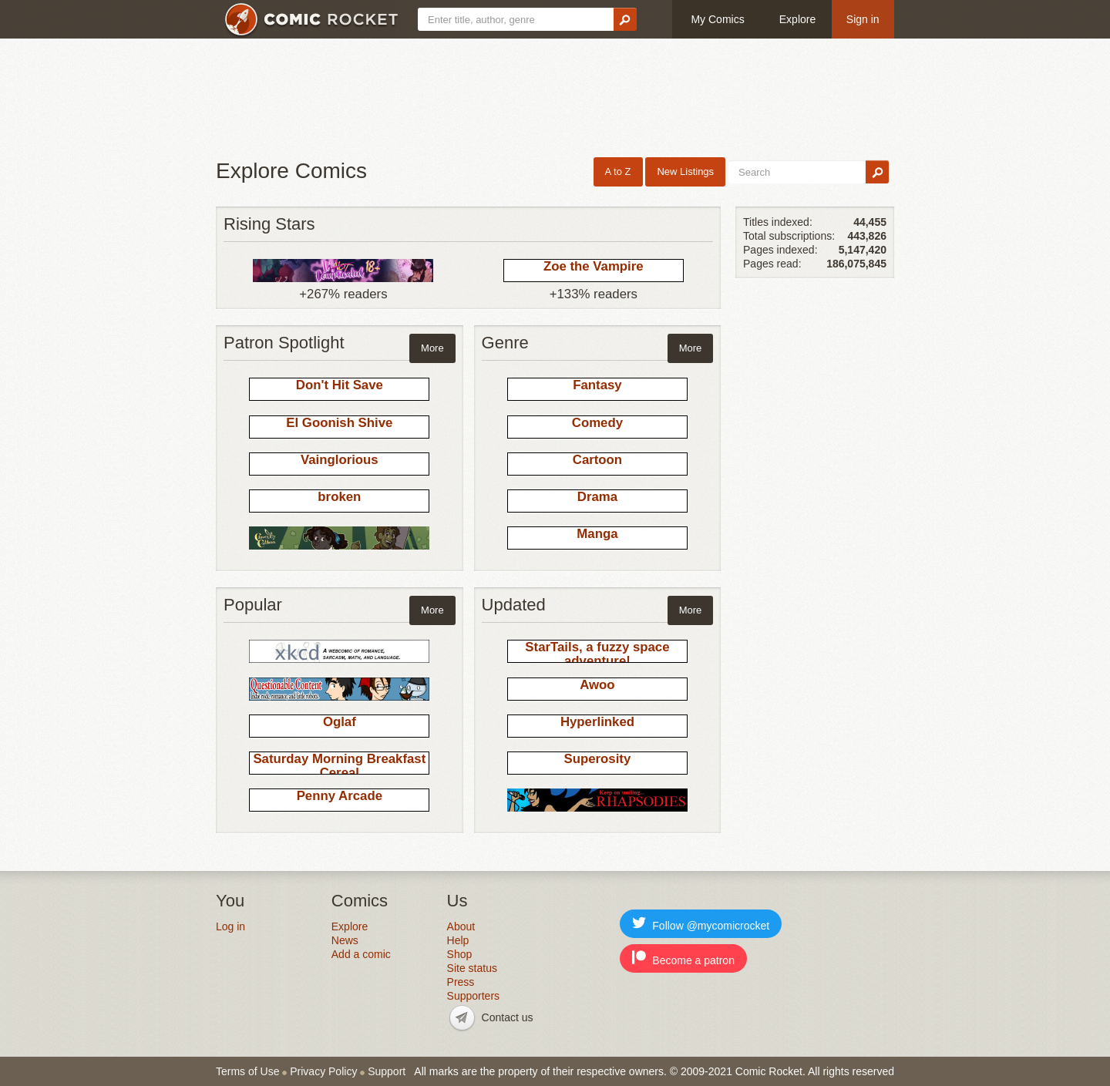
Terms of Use (247, 1071)
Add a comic (361, 954)
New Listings (685, 171)
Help (458, 940)
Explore (797, 19)
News (344, 940)
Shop (460, 954)
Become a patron (683, 958)
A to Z (618, 171)
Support (386, 1071)
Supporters (473, 996)
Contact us (507, 1017)
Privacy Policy (323, 1071)
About (461, 926)
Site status (472, 968)
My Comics (717, 19)
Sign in (863, 19)
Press (461, 982)
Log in (230, 926)
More (432, 348)
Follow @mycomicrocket (700, 924)
